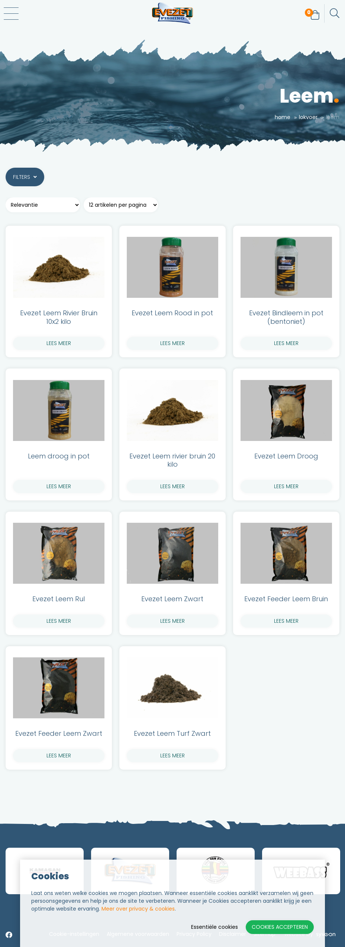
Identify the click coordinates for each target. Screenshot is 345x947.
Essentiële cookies (214, 927)
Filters (25, 177)
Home (282, 117)
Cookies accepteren (280, 927)
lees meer (58, 343)
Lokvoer (308, 117)
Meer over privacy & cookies (138, 908)
